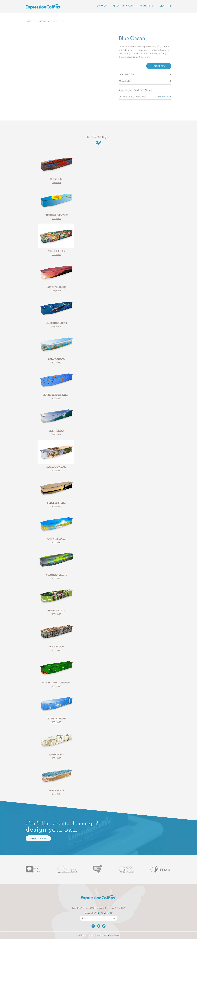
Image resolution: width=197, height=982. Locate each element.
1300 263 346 (105, 915)
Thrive (117, 938)
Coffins (42, 21)
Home (29, 21)
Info (161, 6)
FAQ (74, 910)
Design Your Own (123, 6)
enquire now (158, 66)
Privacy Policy (116, 910)
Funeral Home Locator (92, 910)
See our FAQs (164, 96)
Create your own (38, 840)
